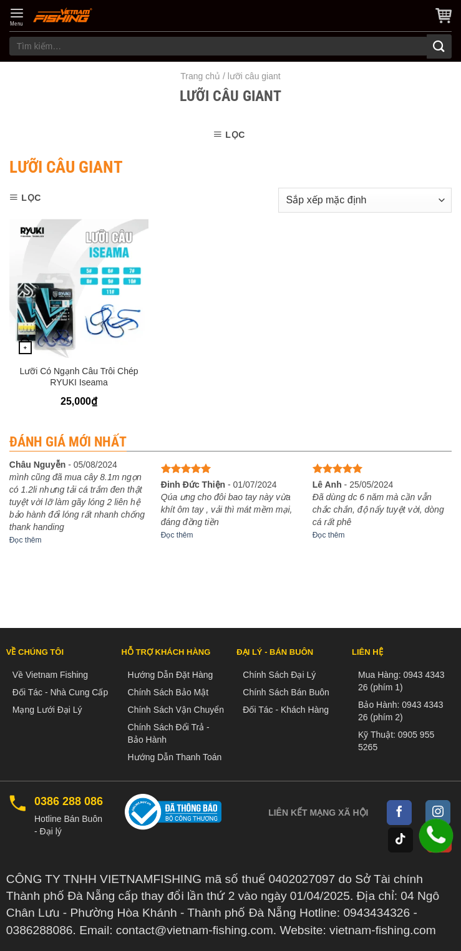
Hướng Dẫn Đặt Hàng (170, 675)
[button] (16, 17)
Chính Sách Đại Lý (279, 675)
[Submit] (439, 46)
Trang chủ (200, 76)
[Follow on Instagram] (437, 812)
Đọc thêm (25, 540)
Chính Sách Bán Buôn (286, 692)
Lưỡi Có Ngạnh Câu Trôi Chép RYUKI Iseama (78, 376)
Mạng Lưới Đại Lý (47, 710)
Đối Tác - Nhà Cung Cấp (60, 692)
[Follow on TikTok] (400, 840)
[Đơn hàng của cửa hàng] (365, 200)
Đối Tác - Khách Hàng (286, 710)
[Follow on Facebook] (399, 812)
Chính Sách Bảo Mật (168, 692)
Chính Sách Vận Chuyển (176, 710)
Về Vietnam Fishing (50, 675)
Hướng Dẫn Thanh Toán (175, 757)
